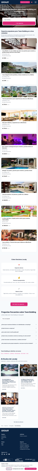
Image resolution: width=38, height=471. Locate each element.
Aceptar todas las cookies (30, 468)
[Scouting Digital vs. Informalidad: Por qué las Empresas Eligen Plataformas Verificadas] (9, 377)
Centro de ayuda (23, 443)
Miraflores (6, 353)
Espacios (6, 425)
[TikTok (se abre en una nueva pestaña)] (6, 454)
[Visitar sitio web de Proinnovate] (19, 460)
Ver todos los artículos (19, 421)
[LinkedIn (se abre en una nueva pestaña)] (4, 454)
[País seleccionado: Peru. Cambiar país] (32, 2)
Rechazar (9, 468)
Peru (2, 443)
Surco (2, 353)
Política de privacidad (24, 447)
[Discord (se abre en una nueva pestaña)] (9, 454)
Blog (2, 438)
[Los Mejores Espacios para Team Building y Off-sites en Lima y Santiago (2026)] (28, 377)
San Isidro (23, 353)
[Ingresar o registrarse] (36, 2)
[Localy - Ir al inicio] (5, 430)
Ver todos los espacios (19, 304)
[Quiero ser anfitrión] (25, 2)
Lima (27, 353)
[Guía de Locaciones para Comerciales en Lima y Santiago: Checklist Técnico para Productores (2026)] (9, 405)
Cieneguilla (11, 425)
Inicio (2, 425)
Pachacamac (17, 353)
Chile (2, 445)
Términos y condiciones (24, 446)
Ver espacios (19, 23)
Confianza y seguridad (24, 445)
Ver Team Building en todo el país (19, 7)
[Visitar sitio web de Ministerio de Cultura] (8, 459)
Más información (26, 466)
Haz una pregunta (6, 318)
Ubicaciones (3, 437)
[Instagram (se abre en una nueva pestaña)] (2, 454)
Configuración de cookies (18, 468)
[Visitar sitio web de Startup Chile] (30, 459)
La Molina (12, 353)
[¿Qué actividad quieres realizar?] (19, 19)
